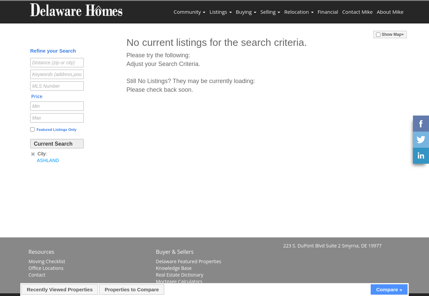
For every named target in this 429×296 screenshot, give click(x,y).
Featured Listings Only (53, 129)
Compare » (389, 289)
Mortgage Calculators (179, 281)
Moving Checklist (46, 261)
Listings (220, 11)
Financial (328, 11)
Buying (246, 11)
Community (189, 11)
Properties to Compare (132, 289)
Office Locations (45, 268)
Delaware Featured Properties (188, 261)
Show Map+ (390, 34)
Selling (270, 11)
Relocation (298, 11)
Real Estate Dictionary (179, 275)
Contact (36, 275)
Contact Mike (357, 11)
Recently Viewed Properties (60, 289)
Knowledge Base (174, 268)
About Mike (390, 11)
